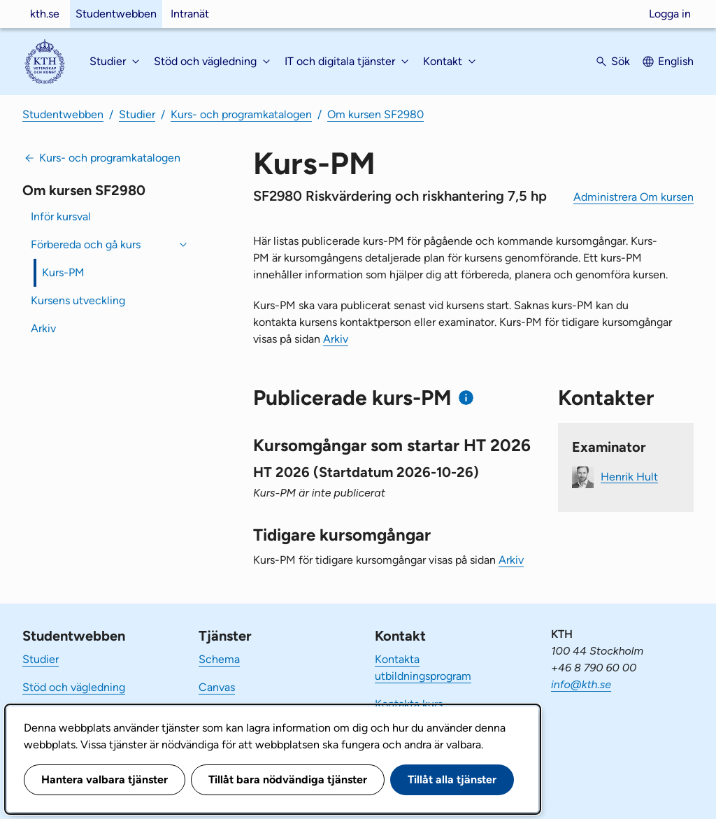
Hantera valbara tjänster (104, 779)
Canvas (217, 687)
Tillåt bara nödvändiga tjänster (287, 779)
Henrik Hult (629, 476)
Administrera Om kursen (633, 197)
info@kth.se (581, 684)
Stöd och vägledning (73, 687)
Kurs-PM (63, 272)
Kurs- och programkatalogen (241, 114)
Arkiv (43, 328)
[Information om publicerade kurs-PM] (466, 397)
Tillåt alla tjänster (452, 779)
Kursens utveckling (78, 300)
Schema (219, 659)
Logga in (670, 13)
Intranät (190, 13)
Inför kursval (61, 216)
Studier (137, 114)
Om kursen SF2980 (375, 114)
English (676, 61)
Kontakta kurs (409, 704)
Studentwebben (116, 13)
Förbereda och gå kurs (86, 244)
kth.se (44, 13)
